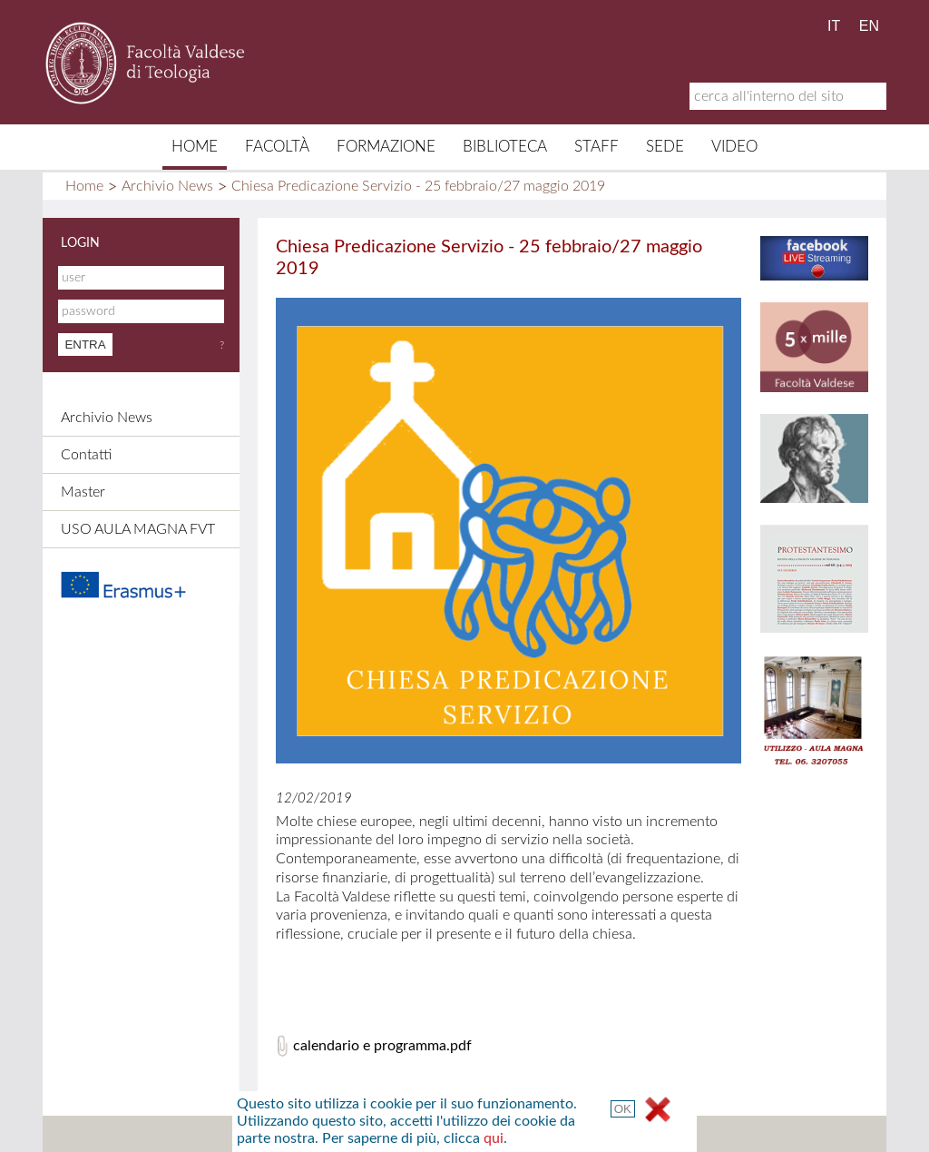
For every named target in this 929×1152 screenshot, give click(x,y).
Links (524, 1133)
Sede (665, 146)
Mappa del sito (289, 1133)
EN (869, 26)
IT (833, 26)
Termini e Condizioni (626, 1133)
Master (83, 492)
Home (194, 146)
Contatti (86, 455)
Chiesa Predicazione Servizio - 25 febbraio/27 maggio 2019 (418, 186)
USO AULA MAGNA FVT (138, 529)
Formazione (386, 146)
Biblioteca (505, 146)
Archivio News (167, 186)
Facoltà (277, 146)
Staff (596, 146)
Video (734, 146)
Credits (458, 1133)
